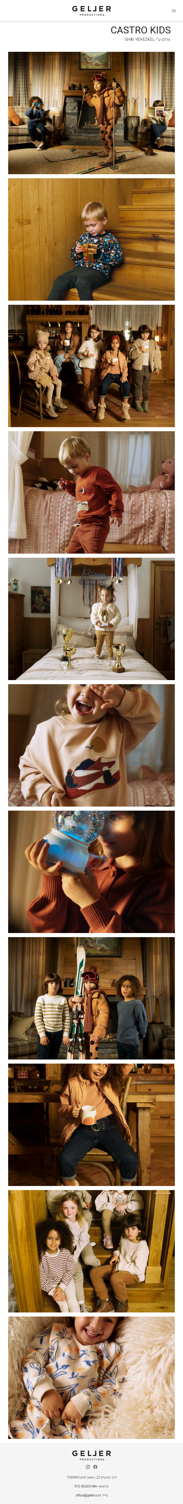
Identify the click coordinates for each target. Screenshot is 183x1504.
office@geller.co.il (88, 1495)
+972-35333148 (86, 1486)
